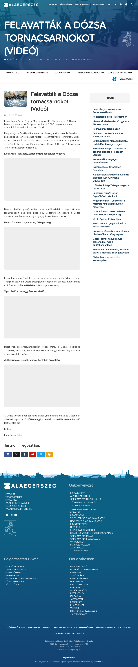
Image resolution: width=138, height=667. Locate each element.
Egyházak (75, 587)
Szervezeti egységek (16, 570)
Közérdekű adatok (15, 582)
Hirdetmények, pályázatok (91, 73)
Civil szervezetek (79, 584)
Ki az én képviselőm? (81, 506)
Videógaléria (77, 576)
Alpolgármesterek (80, 496)
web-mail (46, 627)
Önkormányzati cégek (81, 536)
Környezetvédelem (80, 545)
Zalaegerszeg (21, 5)
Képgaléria (98, 5)
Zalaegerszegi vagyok (17, 503)
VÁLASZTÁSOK (126, 79)
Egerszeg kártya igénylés (119, 73)
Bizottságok (77, 515)
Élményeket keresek (16, 506)
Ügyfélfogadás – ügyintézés (21, 579)
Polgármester (77, 493)
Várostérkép (66, 5)
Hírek (27, 59)
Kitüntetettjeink (79, 524)
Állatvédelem (77, 548)
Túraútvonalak (78, 614)
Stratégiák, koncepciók (82, 530)
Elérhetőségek (13, 573)
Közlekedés (76, 602)
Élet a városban (62, 73)
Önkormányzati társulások (85, 539)
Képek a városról (79, 579)
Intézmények (76, 582)
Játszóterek (76, 599)
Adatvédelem (124, 627)
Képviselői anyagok (105, 627)
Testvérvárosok (79, 551)
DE (115, 5)
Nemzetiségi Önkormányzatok (86, 521)
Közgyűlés (75, 512)
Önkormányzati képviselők (84, 499)
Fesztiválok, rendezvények (84, 570)
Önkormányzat (13, 73)
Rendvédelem (77, 605)
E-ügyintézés (12, 576)
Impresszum (34, 627)
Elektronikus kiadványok (83, 611)
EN (109, 5)
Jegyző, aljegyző (15, 567)
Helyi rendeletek (78, 527)
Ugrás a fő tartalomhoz (127, 1)
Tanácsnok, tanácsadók (83, 509)
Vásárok (74, 608)
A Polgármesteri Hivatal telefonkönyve (73, 627)
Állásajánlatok (78, 590)
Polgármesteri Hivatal (37, 73)
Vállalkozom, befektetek (19, 509)
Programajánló (78, 567)
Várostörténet (83, 5)
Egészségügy (77, 593)
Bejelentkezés (69, 658)
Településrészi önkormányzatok (87, 518)
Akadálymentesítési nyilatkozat (69, 634)
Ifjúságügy (76, 596)
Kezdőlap (52, 5)
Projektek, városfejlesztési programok (91, 533)
